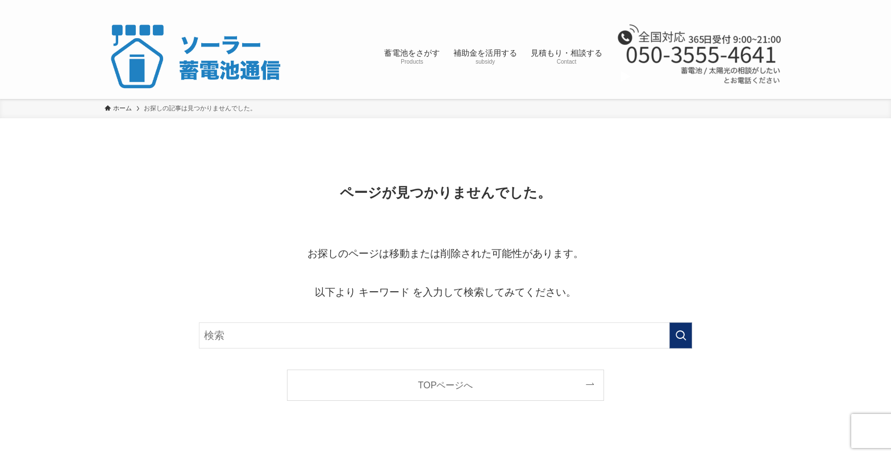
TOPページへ (445, 385)
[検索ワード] (445, 335)
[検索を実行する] (680, 335)
